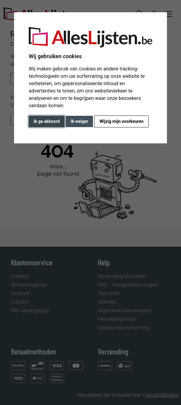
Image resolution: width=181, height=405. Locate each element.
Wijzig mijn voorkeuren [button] (121, 121)
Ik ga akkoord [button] (47, 121)
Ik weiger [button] (79, 121)
